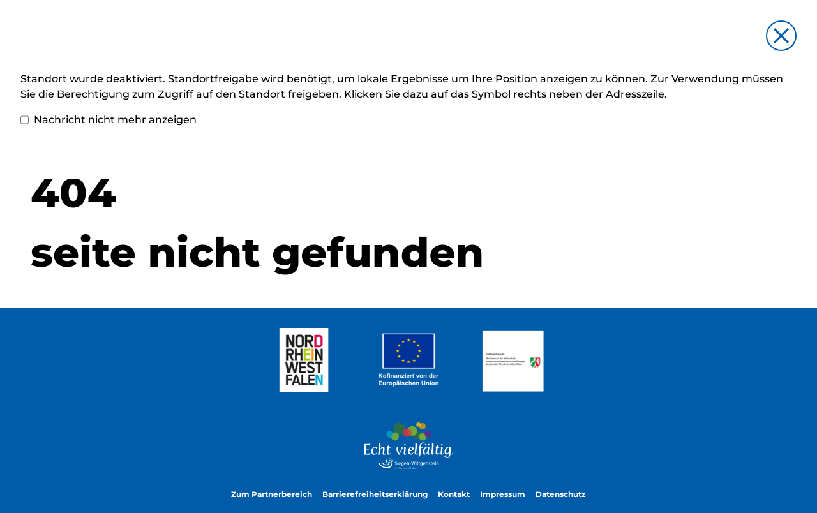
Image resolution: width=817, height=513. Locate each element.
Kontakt (454, 494)
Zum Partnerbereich (271, 494)
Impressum (502, 494)
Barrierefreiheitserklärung (375, 494)
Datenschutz (561, 494)
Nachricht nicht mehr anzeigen (108, 120)
